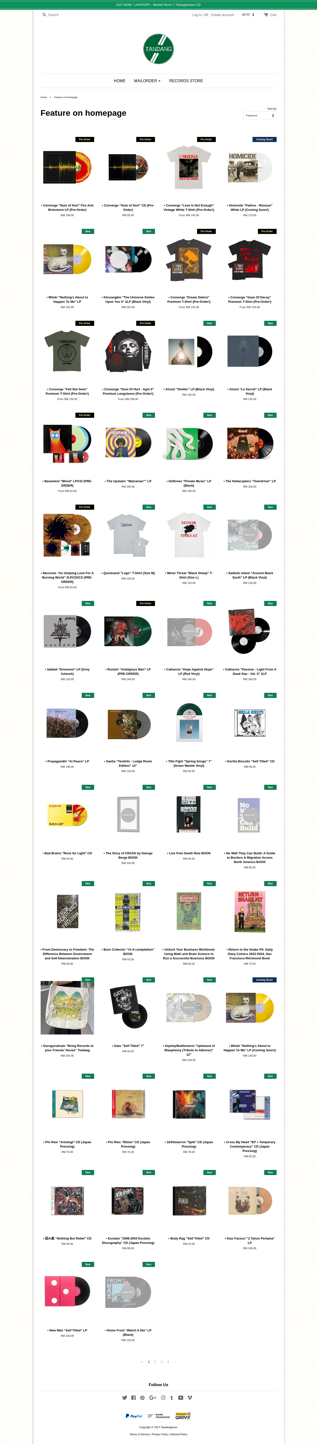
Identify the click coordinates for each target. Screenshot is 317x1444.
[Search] (55, 14)
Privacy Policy (160, 1434)
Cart (273, 15)
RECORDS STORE (186, 81)
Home (44, 97)
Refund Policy (179, 1434)
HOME (120, 81)
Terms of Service (140, 1434)
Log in (197, 15)
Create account (222, 15)
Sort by (271, 108)
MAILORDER (147, 81)
